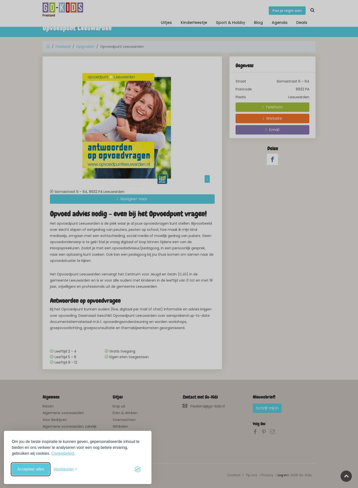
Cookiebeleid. (63, 453)
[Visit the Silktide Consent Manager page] (138, 469)
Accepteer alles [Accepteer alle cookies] (30, 469)
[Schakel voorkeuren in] (65, 469)
